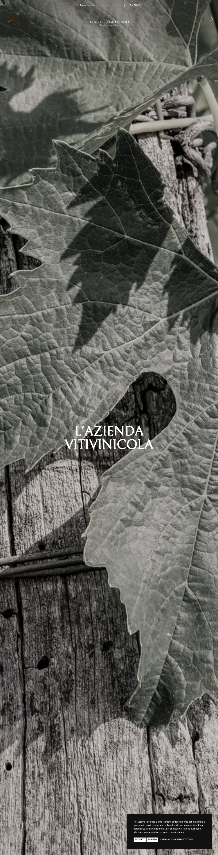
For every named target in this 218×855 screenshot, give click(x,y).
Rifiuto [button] (152, 839)
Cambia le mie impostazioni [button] (176, 839)
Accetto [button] (140, 839)
